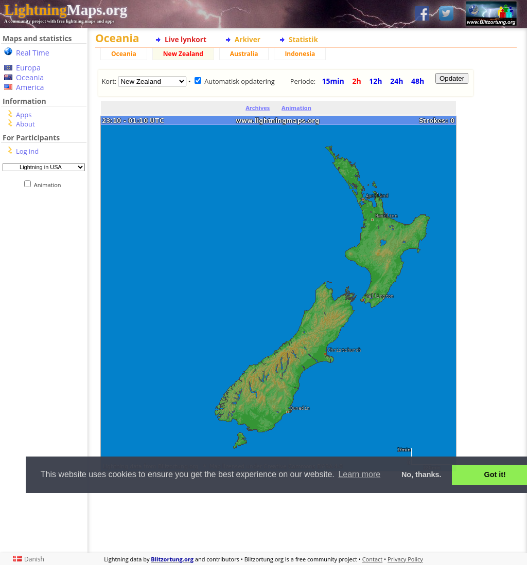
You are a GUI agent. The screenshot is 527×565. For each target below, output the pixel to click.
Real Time (32, 53)
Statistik (303, 39)
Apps (23, 114)
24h (396, 81)
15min (333, 81)
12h (375, 81)
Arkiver (247, 39)
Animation (49, 185)
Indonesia (300, 53)
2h (356, 81)
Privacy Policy (405, 559)
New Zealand (183, 53)
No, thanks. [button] (421, 474)
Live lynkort (185, 39)
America (30, 87)
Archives (257, 108)
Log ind (27, 151)
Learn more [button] (359, 474)
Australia (244, 53)
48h (417, 81)
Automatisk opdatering (239, 81)
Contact (372, 559)
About (25, 124)
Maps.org (65, 10)
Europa (28, 67)
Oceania (30, 77)
